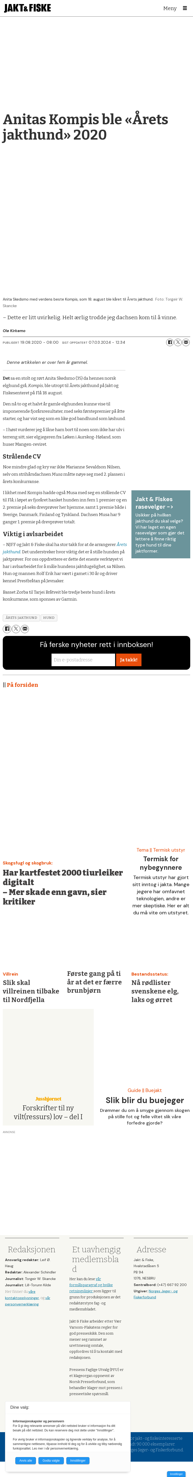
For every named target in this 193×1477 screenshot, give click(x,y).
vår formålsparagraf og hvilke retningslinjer (91, 1285)
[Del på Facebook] (170, 342)
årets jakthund (21, 618)
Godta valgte (51, 1460)
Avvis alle (25, 1460)
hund (49, 618)
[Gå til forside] (27, 8)
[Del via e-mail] (186, 342)
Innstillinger (176, 1474)
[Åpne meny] (184, 8)
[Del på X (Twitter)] (178, 342)
